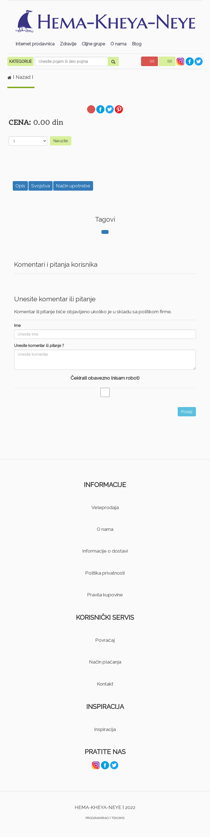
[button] (149, 61)
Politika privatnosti (105, 573)
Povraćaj (105, 640)
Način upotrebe (73, 185)
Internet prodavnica (35, 43)
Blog (136, 43)
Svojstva (40, 185)
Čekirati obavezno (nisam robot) (105, 378)
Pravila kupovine (105, 594)
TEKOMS (118, 818)
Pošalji (186, 412)
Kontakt (105, 684)
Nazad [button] (24, 77)
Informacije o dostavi (105, 551)
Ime (17, 325)
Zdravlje (68, 43)
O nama (118, 43)
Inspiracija (105, 729)
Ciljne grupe (93, 43)
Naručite (60, 141)
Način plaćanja (105, 662)
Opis (20, 185)
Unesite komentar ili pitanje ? (39, 345)
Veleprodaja (105, 507)
